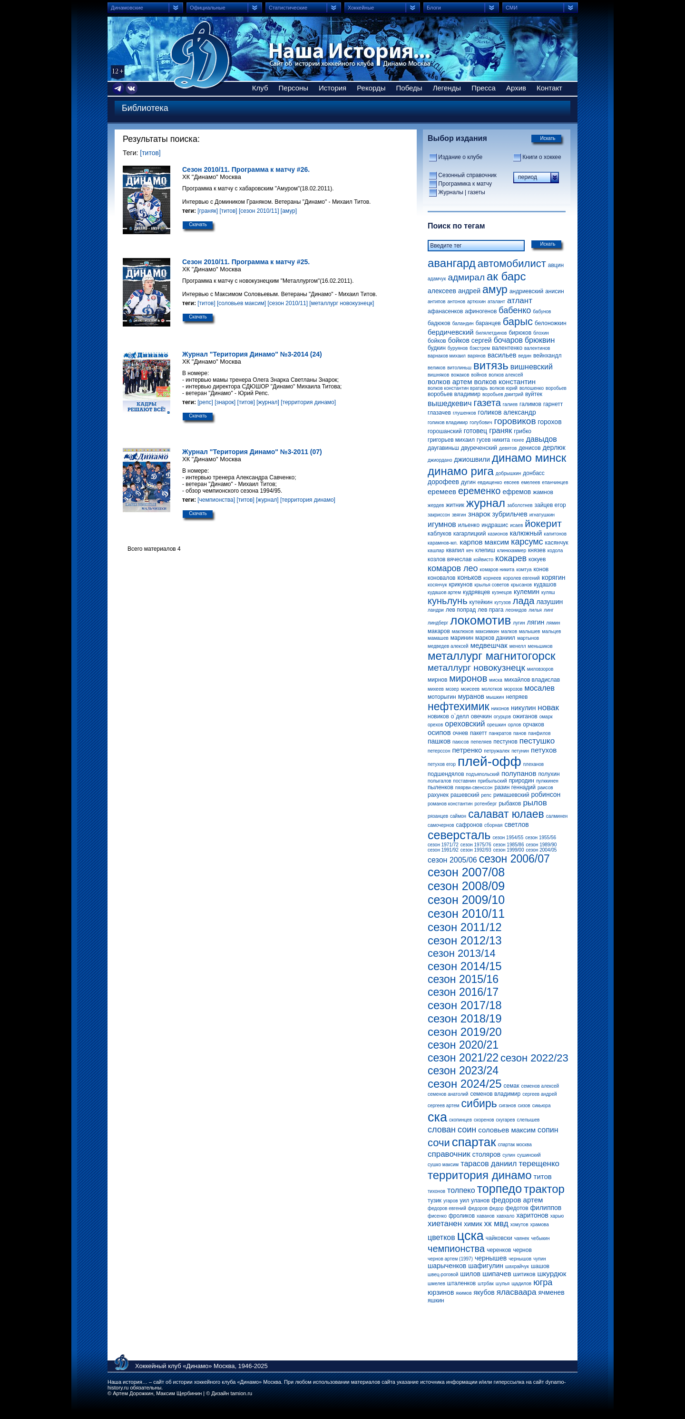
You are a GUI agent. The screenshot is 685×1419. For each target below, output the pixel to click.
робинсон (546, 794)
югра (542, 1282)
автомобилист (512, 263)
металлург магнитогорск (491, 655)
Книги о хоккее (541, 157)
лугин (519, 622)
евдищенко (490, 482)
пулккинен (547, 781)
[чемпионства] (216, 499)
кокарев (511, 558)
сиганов (507, 1105)
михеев (436, 689)
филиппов (546, 1207)
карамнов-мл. (443, 543)
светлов (516, 824)
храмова (539, 1224)
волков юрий (503, 388)
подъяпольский (482, 774)
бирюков (520, 332)
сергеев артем (444, 1105)
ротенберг (486, 803)
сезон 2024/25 (465, 1083)
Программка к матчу (465, 183)
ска (437, 1117)
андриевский (526, 291)
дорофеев (443, 482)
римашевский (511, 795)
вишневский (531, 367)
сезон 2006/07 (514, 859)
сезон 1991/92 (443, 850)
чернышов (520, 1258)
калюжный (526, 533)
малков (509, 631)
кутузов (502, 602)
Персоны (294, 88)
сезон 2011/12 (465, 927)
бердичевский (451, 332)
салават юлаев (506, 814)
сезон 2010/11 (466, 913)
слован (442, 1129)
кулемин (526, 591)
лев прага (490, 609)
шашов (540, 1266)
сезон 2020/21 (463, 1045)
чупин (539, 1258)
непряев (517, 697)
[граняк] (207, 211)
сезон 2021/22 (463, 1058)
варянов (477, 355)
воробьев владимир (454, 394)
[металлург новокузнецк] (341, 303)
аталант (496, 301)
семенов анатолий (448, 1094)
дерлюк (554, 447)
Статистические (288, 7)
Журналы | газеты (461, 192)
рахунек (438, 795)
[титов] (150, 153)
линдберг (438, 622)
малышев (529, 631)
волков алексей (506, 374)
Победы (409, 88)
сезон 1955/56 (540, 837)
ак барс (506, 276)
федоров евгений (447, 1208)
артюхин (476, 301)
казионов (498, 533)
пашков (439, 741)
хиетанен (445, 1223)
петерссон (439, 751)
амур (495, 289)
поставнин (464, 781)
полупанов (518, 773)
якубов (483, 1292)
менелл (517, 646)
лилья (535, 610)
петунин (520, 751)
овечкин (481, 716)
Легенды (447, 88)
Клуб (260, 88)
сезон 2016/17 (463, 992)
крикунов (461, 584)
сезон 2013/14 (462, 953)
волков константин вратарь (458, 388)
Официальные (207, 7)
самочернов (441, 825)
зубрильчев (510, 514)
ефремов (516, 492)
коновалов (441, 578)
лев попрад (461, 609)
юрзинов (441, 1292)
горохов (550, 422)
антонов (457, 301)
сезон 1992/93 (475, 850)
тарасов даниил (488, 1164)
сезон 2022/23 (534, 1058)
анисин (554, 291)
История (332, 88)
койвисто (484, 559)
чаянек (521, 1238)
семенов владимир (495, 1094)
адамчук (437, 278)
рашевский (465, 795)
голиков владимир (448, 422)
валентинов (537, 348)
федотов (516, 1208)
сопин (548, 1130)
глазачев (439, 412)
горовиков (515, 421)
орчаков (533, 724)
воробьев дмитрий (502, 394)
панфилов (539, 733)
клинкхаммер (511, 550)
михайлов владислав (532, 679)
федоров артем (517, 1200)
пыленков (440, 787)
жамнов (543, 492)
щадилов (521, 1283)
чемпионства (456, 1248)
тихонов (436, 1191)
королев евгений (521, 578)
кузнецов (502, 592)
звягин (459, 514)
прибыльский (492, 781)
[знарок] (225, 402)
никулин (523, 708)
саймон (458, 816)
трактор (544, 1188)
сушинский (529, 1155)
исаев (516, 525)
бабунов (542, 311)
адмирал (466, 277)
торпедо (499, 1188)
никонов (500, 708)
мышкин (495, 697)
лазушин (549, 601)
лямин (553, 622)
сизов (524, 1105)
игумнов (442, 524)
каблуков (439, 533)
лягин (535, 622)
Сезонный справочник (467, 175)
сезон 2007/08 (466, 872)
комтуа (523, 569)
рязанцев (438, 816)
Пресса (483, 88)
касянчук (556, 542)
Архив (516, 88)
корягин (554, 577)
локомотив (480, 620)
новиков (438, 716)
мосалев (539, 688)
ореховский (465, 724)
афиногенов (481, 311)
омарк (546, 716)
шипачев (496, 1274)
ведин (525, 355)
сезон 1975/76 (475, 844)
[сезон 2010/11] (259, 211)
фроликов (462, 1215)
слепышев (528, 1119)
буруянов (458, 348)
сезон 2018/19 (465, 1018)
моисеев (470, 689)
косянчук (437, 584)
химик (473, 1224)
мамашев (438, 638)
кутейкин (481, 602)
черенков (499, 1250)
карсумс (527, 541)
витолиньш (459, 367)
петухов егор (442, 764)
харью (557, 1216)
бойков (437, 340)
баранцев (488, 323)
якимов (463, 1293)
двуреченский (479, 448)
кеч (469, 550)
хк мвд (496, 1223)
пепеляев (481, 741)
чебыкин (540, 1238)
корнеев (492, 578)
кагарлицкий (469, 533)
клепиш (485, 550)
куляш (548, 592)
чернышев (491, 1258)
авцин (556, 265)
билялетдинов (491, 333)
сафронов (469, 825)
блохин (541, 333)
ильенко (469, 525)
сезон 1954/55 (507, 837)
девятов (508, 448)
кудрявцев (476, 592)
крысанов (521, 584)
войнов (479, 374)
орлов (514, 724)
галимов (530, 404)
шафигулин (485, 1266)
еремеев (442, 491)
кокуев (537, 559)
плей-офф (489, 761)
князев (537, 550)
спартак (474, 1142)
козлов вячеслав (450, 559)
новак (548, 707)
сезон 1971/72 (443, 844)
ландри (436, 610)
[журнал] (267, 402)
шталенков (461, 1283)
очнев (460, 733)
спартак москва (515, 1144)
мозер (452, 689)
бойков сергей (470, 340)
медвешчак (489, 645)
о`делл (460, 716)
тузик (434, 1200)
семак (511, 1085)
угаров (450, 1200)
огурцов (502, 716)
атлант (519, 300)
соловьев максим (507, 1130)
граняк (500, 431)
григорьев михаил (451, 440)
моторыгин (442, 697)
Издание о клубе (460, 157)
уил (465, 1200)
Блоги (434, 7)
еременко (479, 491)
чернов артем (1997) (450, 1258)
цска (470, 1236)
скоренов (484, 1119)
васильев (502, 355)
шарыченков (447, 1266)
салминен (557, 816)
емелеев (530, 482)
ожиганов (525, 716)
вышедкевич (450, 403)
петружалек (496, 751)
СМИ (512, 7)
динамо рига (461, 471)
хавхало (506, 1216)
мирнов (437, 679)
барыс (518, 321)
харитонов (532, 1215)
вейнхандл (547, 355)
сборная (493, 825)
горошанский (445, 431)
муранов (471, 696)
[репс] (205, 402)
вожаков (460, 374)
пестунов (505, 741)
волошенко (531, 388)
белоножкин (551, 323)
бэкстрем (480, 348)
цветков (441, 1237)
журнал (485, 502)
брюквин (540, 340)
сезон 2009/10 (466, 899)
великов (436, 367)
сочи (439, 1143)
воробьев (556, 388)
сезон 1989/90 (541, 844)
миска (495, 680)
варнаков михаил (447, 355)
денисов (529, 448)
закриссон (439, 514)
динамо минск (529, 457)
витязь (491, 365)
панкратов (500, 733)
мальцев (551, 631)
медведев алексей (448, 646)
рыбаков (510, 803)
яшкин (436, 1300)
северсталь (459, 835)
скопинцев (460, 1119)
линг (549, 610)
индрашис (494, 525)
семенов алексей (540, 1086)
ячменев (551, 1292)
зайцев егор (550, 505)
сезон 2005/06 (452, 860)
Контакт (549, 88)
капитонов (555, 533)
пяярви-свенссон (474, 787)
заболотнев (519, 505)
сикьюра (541, 1105)
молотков (491, 689)
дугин (468, 482)
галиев (510, 404)
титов (543, 1176)
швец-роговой (443, 1274)
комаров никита (497, 569)
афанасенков (445, 311)
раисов (545, 787)
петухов (544, 750)
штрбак (486, 1283)
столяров (486, 1154)
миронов (468, 678)
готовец (475, 431)
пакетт (478, 733)
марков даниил (495, 638)
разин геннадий (515, 787)
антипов (437, 301)
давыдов (541, 439)
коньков (469, 577)
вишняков (438, 374)
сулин (508, 1155)
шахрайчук (517, 1266)
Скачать (198, 224)
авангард (452, 263)
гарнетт (553, 404)
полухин (548, 774)
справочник (449, 1154)
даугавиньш (443, 448)
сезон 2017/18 (465, 1005)
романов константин (450, 803)
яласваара (517, 1292)
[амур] (289, 211)
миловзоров (540, 669)
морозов (513, 689)
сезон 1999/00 (508, 850)
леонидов (516, 610)
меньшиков (540, 646)
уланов (480, 1200)
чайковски (499, 1238)
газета (487, 402)
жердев (436, 505)
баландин (463, 323)
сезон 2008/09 (466, 886)
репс (486, 795)
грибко (522, 431)
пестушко (537, 740)
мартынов (528, 638)
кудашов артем (444, 592)
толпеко (461, 1190)
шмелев (436, 1283)
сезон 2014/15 (465, 966)
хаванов (486, 1216)
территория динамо (480, 1175)
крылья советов (491, 584)
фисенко (437, 1216)
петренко (467, 750)
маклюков (463, 631)
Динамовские (127, 7)
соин (467, 1129)
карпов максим (484, 542)
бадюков (439, 323)
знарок (479, 514)
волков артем (450, 381)
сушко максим (443, 1164)
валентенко (507, 348)
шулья (502, 1283)
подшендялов (446, 774)
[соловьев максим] (241, 303)
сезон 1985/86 (508, 844)
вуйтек (533, 394)
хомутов (519, 1224)
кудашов (545, 584)
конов (540, 569)
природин (521, 780)
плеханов (533, 764)
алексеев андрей (454, 291)
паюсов (460, 741)
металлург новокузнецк (476, 668)
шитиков (524, 1274)
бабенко (515, 310)
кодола (555, 550)
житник (455, 505)
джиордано (440, 460)
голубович (481, 422)
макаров (439, 631)
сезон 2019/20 (465, 1031)
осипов (439, 732)
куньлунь (448, 600)
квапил (455, 550)
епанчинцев (555, 482)
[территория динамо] (308, 402)
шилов (470, 1274)
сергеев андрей (539, 1094)
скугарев (505, 1119)
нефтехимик (458, 706)
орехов (435, 724)
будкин (437, 348)
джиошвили (472, 459)
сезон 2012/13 (465, 940)
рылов (535, 802)
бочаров (508, 340)
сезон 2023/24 (463, 1070)
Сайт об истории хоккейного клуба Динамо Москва (201, 55)
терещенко (539, 1163)
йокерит (543, 523)
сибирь (479, 1103)
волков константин (505, 381)
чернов (522, 1250)
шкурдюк (552, 1274)
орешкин (496, 724)
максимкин (487, 631)
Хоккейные (361, 7)
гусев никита (493, 440)
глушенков (464, 413)
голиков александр (507, 412)
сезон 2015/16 (463, 979)
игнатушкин (542, 514)
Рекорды (371, 88)
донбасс (534, 473)
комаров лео (453, 568)
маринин (461, 638)
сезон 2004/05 (541, 850)
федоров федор (486, 1208)
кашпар (436, 550)
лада (524, 600)
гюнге (518, 440)
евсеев (511, 482)
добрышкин (508, 473)
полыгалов (439, 781)
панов (519, 733)
